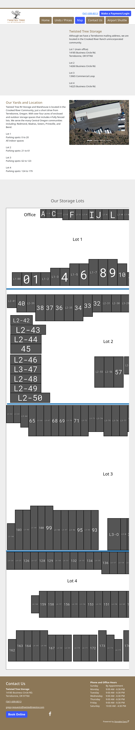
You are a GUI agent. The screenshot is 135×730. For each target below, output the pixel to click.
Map (80, 20)
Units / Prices (63, 20)
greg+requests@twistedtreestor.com (25, 707)
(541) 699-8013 (90, 13)
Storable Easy (121, 721)
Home (46, 20)
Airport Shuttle (117, 20)
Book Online (16, 714)
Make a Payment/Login (115, 13)
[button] (73, 122)
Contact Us (95, 20)
